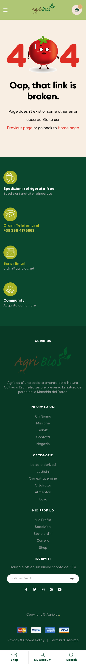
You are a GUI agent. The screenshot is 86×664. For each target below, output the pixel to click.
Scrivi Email (14, 264)
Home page (68, 128)
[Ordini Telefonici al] (10, 214)
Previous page (20, 128)
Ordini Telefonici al (21, 226)
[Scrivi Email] (10, 252)
